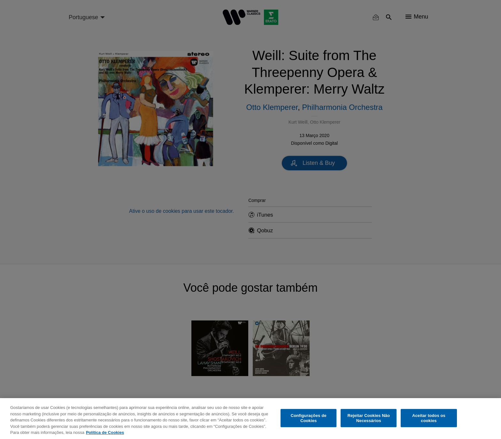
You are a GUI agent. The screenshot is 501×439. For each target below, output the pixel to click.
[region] (250, 418)
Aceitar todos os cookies (428, 418)
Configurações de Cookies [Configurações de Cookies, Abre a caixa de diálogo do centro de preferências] (309, 418)
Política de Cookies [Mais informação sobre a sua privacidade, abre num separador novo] (105, 432)
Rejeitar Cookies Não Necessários (368, 418)
